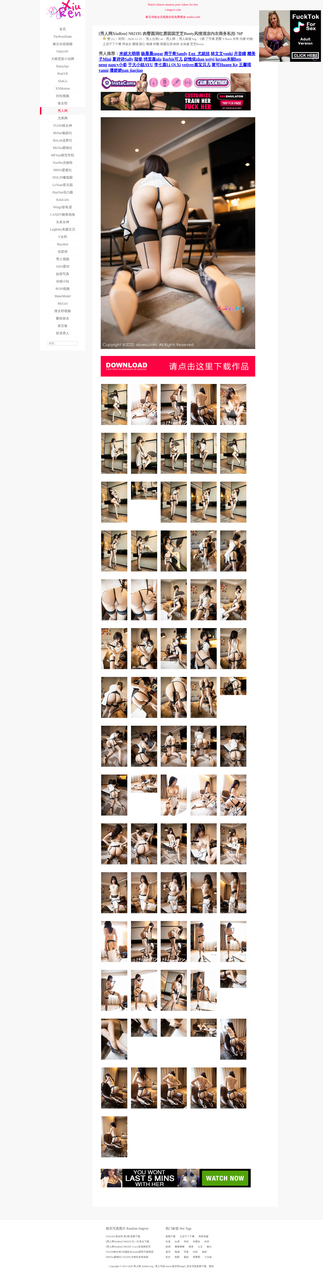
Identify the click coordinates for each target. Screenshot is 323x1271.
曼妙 (186, 1257)
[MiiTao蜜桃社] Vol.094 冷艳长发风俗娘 (127, 1257)
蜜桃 (135, 44)
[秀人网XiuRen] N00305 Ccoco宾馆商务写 (128, 1246)
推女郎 (175, 1266)
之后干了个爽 (112, 44)
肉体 (176, 44)
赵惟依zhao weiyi (199, 59)
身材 (204, 1251)
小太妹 (208, 1257)
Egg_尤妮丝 (199, 53)
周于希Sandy (175, 53)
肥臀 (218, 39)
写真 (186, 1251)
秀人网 (170, 39)
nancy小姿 (117, 64)
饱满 (149, 44)
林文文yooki (222, 53)
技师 (168, 1246)
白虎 (177, 1241)
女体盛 (184, 44)
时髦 (156, 44)
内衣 (206, 1241)
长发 (168, 1241)
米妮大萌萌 (129, 53)
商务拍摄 (203, 1236)
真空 (168, 1251)
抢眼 (177, 1257)
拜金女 (126, 44)
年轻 (186, 1241)
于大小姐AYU (140, 64)
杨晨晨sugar (152, 53)
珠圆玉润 (166, 44)
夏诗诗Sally (122, 59)
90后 (195, 1251)
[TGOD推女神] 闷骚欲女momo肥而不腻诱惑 (129, 1251)
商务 (191, 1246)
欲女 (168, 1257)
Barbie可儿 (173, 59)
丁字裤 (210, 39)
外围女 (196, 1241)
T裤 (202, 39)
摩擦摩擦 (180, 1246)
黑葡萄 (196, 1257)
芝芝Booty (197, 44)
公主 (200, 1246)
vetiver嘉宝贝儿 (196, 64)
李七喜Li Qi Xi (167, 64)
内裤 (243, 39)
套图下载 (171, 1236)
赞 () (109, 39)
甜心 (142, 44)
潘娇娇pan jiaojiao (126, 70)
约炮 (250, 39)
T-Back (227, 39)
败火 (209, 1246)
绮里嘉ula (153, 59)
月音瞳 (240, 53)
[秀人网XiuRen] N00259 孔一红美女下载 (127, 1241)
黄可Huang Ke (225, 64)
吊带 (236, 39)
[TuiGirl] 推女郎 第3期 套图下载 (123, 1236)
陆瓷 (138, 59)
